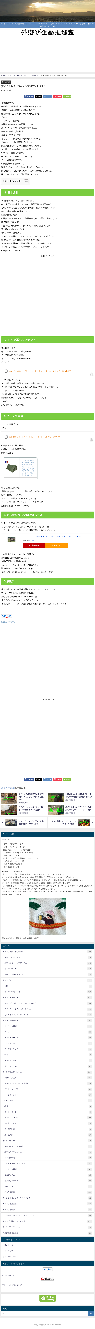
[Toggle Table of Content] (25, 181)
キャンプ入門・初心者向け (47, 951)
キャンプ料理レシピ (48, 991)
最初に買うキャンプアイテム (48, 963)
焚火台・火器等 (48, 1026)
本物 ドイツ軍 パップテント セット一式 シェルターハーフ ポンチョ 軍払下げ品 (40, 371)
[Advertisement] (47, 54)
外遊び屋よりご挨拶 (47, 1233)
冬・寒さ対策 (48, 1129)
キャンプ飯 (47, 980)
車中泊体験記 (48, 1157)
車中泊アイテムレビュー (48, 1152)
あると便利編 (6, 82)
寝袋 (48, 1054)
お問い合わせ (8, 1245)
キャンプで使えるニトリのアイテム (47, 1198)
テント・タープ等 (48, 1037)
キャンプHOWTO (48, 968)
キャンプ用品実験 (47, 1203)
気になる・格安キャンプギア (47, 1163)
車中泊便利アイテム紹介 (48, 1146)
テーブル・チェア (48, 1049)
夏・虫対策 (48, 1135)
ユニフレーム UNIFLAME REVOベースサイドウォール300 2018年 (52, 536)
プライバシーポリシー (11, 1257)
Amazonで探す (57, 545)
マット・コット (48, 1060)
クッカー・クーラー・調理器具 (48, 1083)
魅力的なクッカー (48, 1180)
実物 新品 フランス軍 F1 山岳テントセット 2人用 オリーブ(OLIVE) (35, 437)
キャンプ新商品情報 (47, 1020)
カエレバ (32, 540)
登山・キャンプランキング (12, 1285)
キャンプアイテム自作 (47, 1227)
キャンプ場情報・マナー (48, 974)
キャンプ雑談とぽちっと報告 (47, 1221)
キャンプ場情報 (47, 1209)
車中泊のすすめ (47, 1140)
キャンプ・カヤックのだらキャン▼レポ (48, 1003)
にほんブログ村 (8, 622)
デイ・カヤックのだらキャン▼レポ (48, 1009)
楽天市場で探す (34, 545)
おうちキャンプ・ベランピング (48, 1014)
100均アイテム (48, 1123)
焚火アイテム (48, 1043)
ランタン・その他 (48, 1066)
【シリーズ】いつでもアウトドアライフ (47, 1215)
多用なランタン (48, 1186)
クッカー (48, 1032)
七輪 (48, 986)
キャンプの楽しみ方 (48, 957)
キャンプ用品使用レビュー (47, 1072)
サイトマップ (8, 1251)
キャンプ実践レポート (47, 997)
